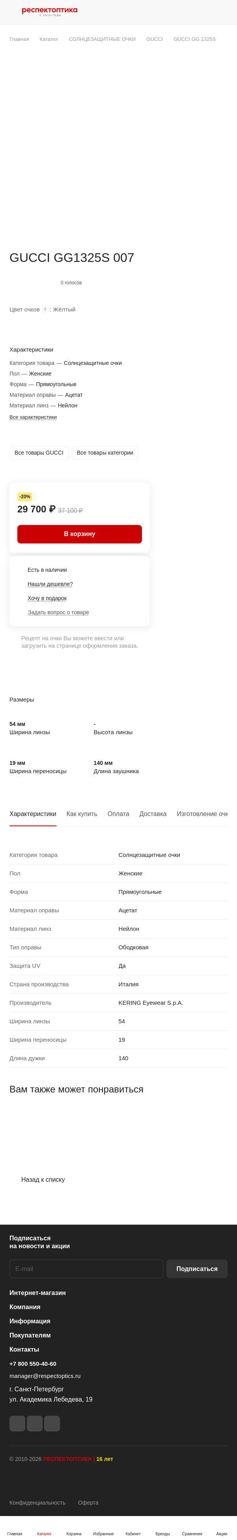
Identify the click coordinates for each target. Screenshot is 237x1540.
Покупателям (30, 1335)
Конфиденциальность (37, 1502)
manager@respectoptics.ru (44, 1375)
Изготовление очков (206, 814)
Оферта (88, 1502)
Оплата (118, 814)
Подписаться (197, 1269)
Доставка (153, 814)
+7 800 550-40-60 (32, 1363)
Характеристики (32, 814)
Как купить (82, 814)
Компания (25, 1307)
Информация (29, 1321)
